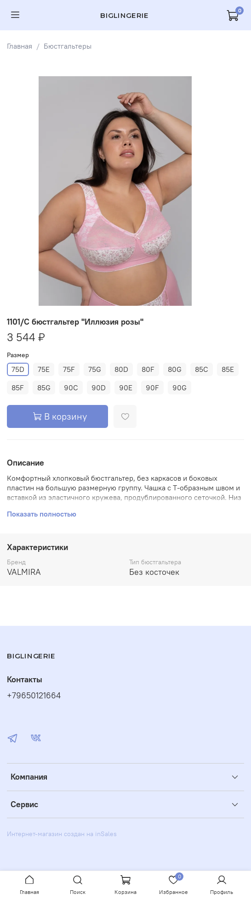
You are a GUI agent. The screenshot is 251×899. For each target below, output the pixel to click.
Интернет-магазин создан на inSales (62, 834)
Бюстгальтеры (67, 46)
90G (179, 387)
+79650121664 (34, 696)
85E (228, 369)
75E (44, 369)
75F (69, 369)
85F (17, 387)
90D (98, 387)
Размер (18, 355)
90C (71, 387)
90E (125, 387)
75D (17, 369)
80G (175, 369)
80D (121, 369)
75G (94, 369)
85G (44, 387)
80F (148, 369)
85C (201, 369)
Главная (19, 46)
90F (152, 387)
